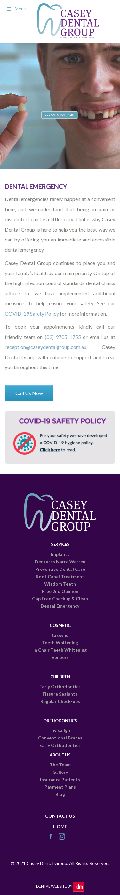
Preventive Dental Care (60, 569)
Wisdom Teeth (60, 584)
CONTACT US (60, 816)
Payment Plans (60, 786)
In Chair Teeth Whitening (60, 650)
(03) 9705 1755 (63, 337)
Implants (60, 554)
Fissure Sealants (60, 694)
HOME (60, 826)
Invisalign (60, 730)
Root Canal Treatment (60, 576)
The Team (60, 764)
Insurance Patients (60, 779)
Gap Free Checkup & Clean (60, 598)
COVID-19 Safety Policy (32, 313)
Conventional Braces (60, 737)
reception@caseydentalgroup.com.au (45, 347)
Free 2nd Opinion (60, 591)
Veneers (60, 657)
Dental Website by (60, 886)
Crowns (60, 635)
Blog (60, 794)
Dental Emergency (60, 606)
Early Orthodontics (60, 686)
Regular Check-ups (60, 701)
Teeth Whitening (60, 642)
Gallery (60, 772)
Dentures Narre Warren (60, 561)
